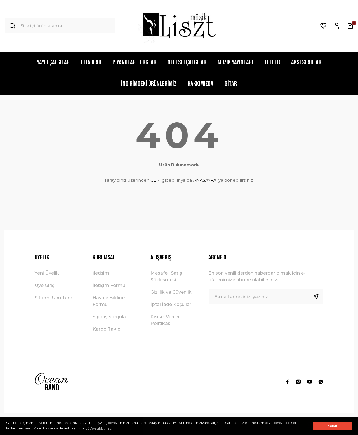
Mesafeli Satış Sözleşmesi (166, 276)
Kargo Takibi (107, 329)
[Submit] (318, 297)
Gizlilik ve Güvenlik (171, 292)
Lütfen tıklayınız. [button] (98, 428)
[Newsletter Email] (266, 297)
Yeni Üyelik (47, 273)
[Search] (59, 26)
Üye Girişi (45, 285)
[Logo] (179, 25)
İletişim (101, 273)
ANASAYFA (204, 180)
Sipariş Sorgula (109, 316)
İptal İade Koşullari (171, 304)
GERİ (155, 180)
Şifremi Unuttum (53, 297)
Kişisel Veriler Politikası (165, 320)
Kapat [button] (332, 426)
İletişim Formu (109, 285)
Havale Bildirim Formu (110, 301)
